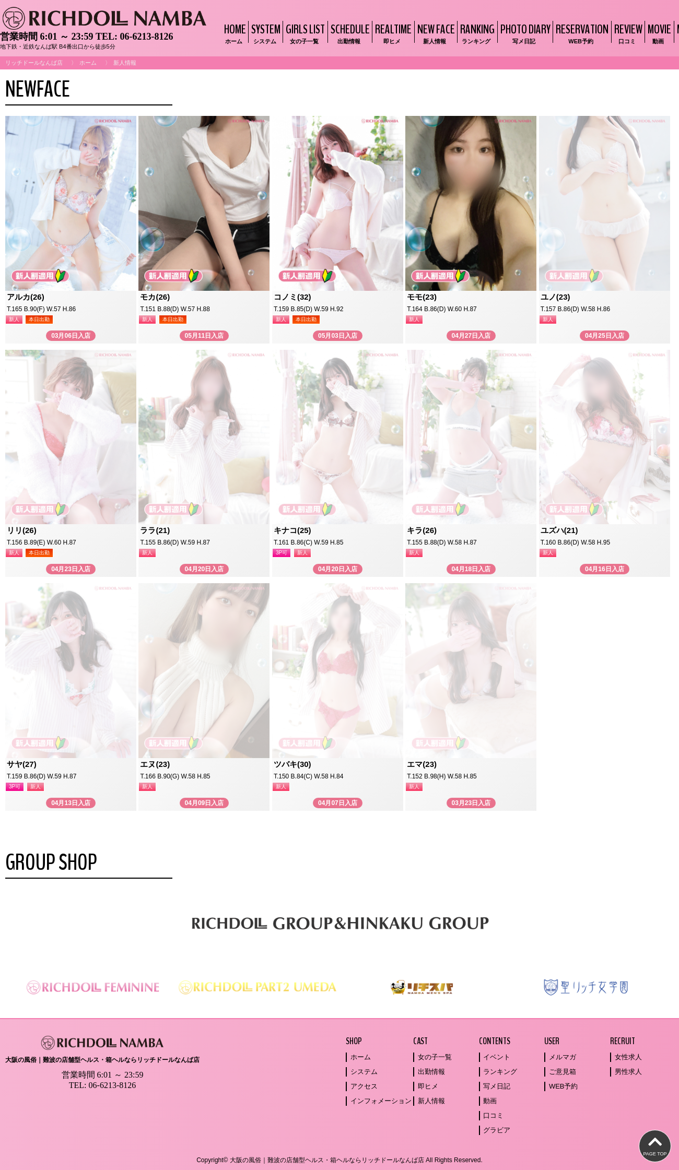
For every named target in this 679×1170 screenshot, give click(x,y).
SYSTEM (264, 33)
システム (364, 1072)
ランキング (500, 1072)
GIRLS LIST (304, 33)
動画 (490, 1101)
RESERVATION (580, 33)
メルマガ (562, 1057)
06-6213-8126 (146, 36)
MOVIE (658, 33)
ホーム (88, 63)
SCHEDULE (349, 33)
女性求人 (628, 1057)
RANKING (476, 33)
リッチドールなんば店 (34, 63)
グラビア (496, 1130)
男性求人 (628, 1072)
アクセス (364, 1086)
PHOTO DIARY (524, 33)
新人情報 (431, 1101)
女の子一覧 (435, 1057)
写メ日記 (496, 1086)
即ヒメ (428, 1086)
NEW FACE (435, 33)
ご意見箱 (562, 1072)
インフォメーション (381, 1101)
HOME (233, 33)
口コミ (493, 1115)
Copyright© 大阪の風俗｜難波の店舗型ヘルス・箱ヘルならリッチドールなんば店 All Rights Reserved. (339, 1160)
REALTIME (392, 33)
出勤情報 (431, 1072)
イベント (496, 1057)
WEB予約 (563, 1086)
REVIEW (627, 33)
